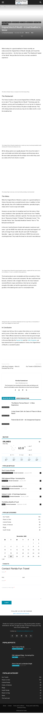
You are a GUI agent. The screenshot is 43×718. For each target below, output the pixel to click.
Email (4, 580)
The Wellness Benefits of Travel (10, 502)
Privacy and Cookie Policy (32, 705)
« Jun (3, 559)
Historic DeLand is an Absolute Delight (12, 486)
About (4, 705)
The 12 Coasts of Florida (8, 470)
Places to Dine (29, 22)
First (3, 577)
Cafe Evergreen (32, 340)
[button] (3, 2)
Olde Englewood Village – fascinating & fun (13, 478)
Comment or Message (8, 587)
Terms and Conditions (18, 705)
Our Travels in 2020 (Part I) (33, 366)
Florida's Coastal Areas (11, 6)
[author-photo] (21, 377)
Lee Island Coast (23, 6)
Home (2, 6)
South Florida (5, 24)
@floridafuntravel (21, 613)
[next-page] (6, 428)
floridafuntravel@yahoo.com (25, 631)
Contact (10, 705)
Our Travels (23, 22)
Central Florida (5, 407)
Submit (6, 602)
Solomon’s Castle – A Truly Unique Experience (14, 494)
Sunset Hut (19, 340)
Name (4, 572)
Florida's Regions (37, 22)
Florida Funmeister (8, 32)
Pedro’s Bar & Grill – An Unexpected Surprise (25, 420)
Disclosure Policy (21, 707)
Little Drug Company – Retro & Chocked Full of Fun (10, 367)
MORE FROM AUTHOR (22, 398)
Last (23, 577)
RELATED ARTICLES (8, 398)
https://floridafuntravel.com (21, 383)
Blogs (3, 504)
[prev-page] (3, 428)
